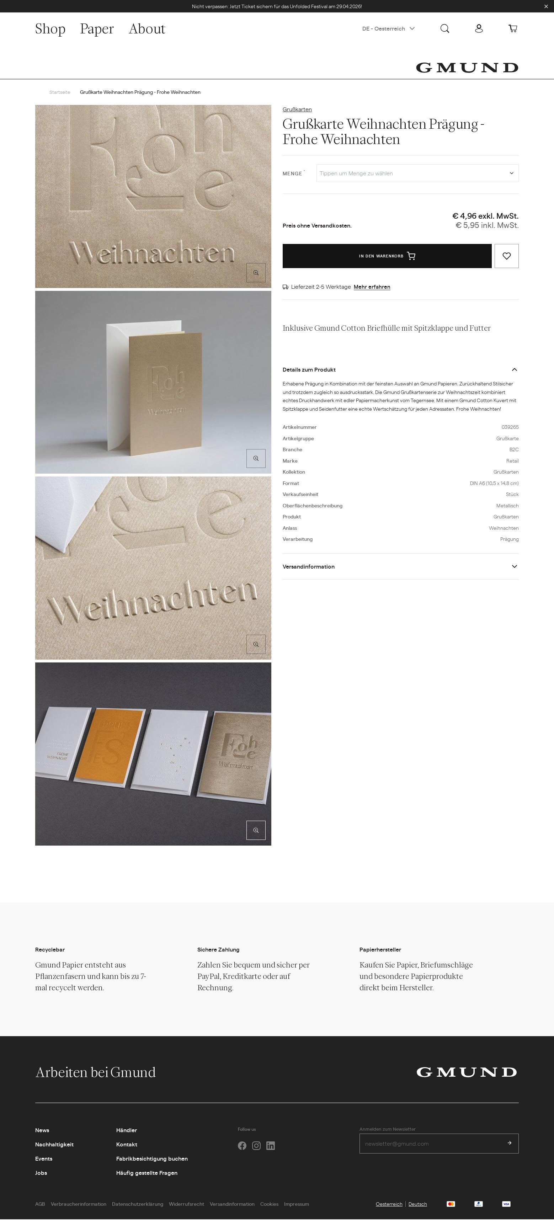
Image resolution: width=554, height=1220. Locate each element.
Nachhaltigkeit (54, 1144)
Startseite (60, 92)
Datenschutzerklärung (137, 1204)
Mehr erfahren (372, 287)
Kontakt (126, 1144)
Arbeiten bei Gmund (103, 1072)
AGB (40, 1204)
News (42, 1130)
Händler (126, 1130)
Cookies (269, 1204)
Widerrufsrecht (186, 1204)
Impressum (296, 1204)
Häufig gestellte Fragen (146, 1173)
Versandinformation (309, 566)
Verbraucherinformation (78, 1204)
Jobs (41, 1173)
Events (43, 1158)
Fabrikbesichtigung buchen (152, 1158)
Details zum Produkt (309, 369)
